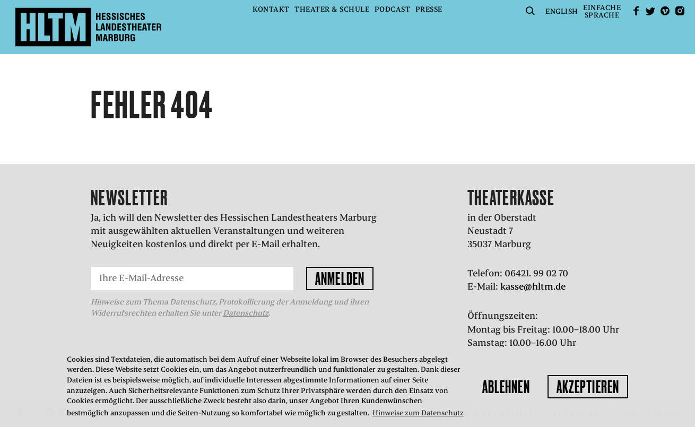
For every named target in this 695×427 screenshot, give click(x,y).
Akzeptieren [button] (588, 386)
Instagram (679, 10)
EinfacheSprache (602, 11)
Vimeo (665, 10)
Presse (428, 9)
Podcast (393, 9)
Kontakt (271, 9)
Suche (530, 10)
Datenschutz (245, 313)
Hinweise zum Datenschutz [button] (418, 412)
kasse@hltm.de (533, 286)
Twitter (650, 10)
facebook (636, 10)
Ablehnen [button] (506, 386)
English (561, 11)
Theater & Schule (331, 9)
